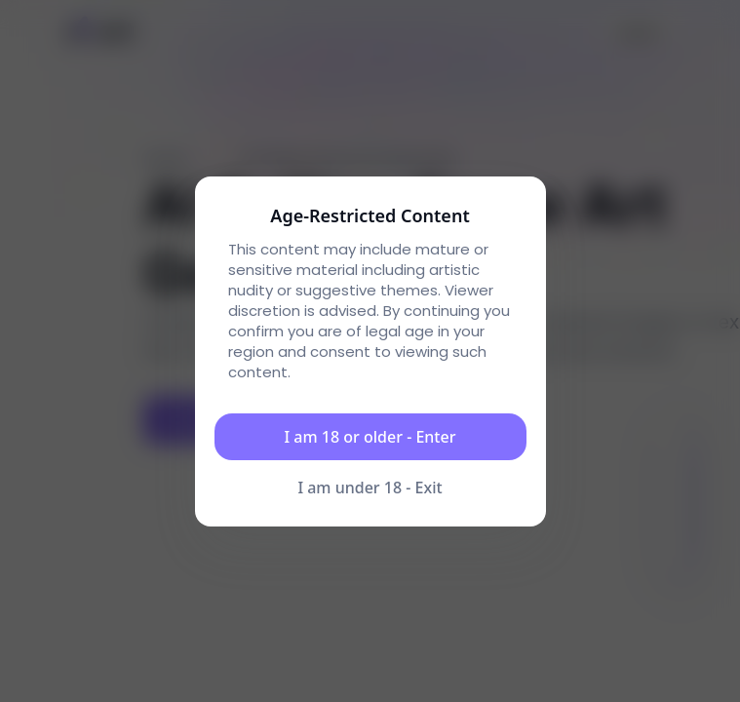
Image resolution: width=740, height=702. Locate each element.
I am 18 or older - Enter (370, 437)
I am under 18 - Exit (369, 487)
